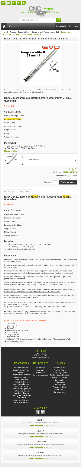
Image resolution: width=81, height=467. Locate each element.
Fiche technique (25, 191)
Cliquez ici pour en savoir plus (40, 425)
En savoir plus (9, 191)
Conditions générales (59, 373)
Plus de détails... (10, 151)
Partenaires (40, 373)
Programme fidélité (60, 387)
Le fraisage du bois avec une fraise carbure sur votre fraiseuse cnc (21, 384)
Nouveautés (61, 26)
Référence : (57, 172)
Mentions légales (59, 370)
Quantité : (48, 182)
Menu (12, 26)
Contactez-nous (59, 392)
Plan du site (59, 390)
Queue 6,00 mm (24, 32)
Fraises (13, 32)
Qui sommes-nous (59, 368)
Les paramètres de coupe (21, 375)
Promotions (73, 26)
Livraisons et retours (59, 378)
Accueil (5, 32)
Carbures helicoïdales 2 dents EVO (45, 32)
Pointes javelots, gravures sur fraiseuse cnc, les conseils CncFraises (21, 391)
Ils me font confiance (40, 375)
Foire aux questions (21, 368)
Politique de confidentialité (59, 375)
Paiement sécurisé (59, 385)
